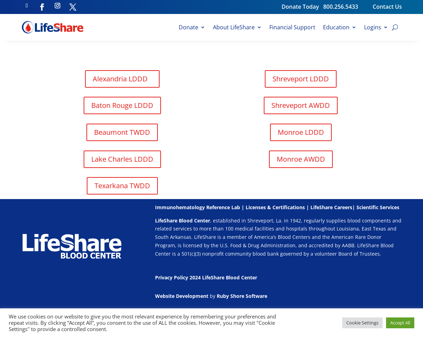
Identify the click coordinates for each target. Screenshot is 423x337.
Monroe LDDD (301, 132)
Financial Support (292, 28)
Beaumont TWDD (122, 132)
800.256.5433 (348, 6)
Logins (372, 28)
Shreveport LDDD (300, 78)
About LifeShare (234, 28)
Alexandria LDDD (120, 78)
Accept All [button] (400, 323)
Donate (188, 28)
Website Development (181, 296)
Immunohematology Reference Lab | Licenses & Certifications (230, 207)
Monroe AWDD (301, 159)
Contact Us (387, 6)
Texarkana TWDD (122, 185)
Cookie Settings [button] (362, 323)
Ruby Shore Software (242, 296)
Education (336, 28)
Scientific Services (377, 207)
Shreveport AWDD (300, 105)
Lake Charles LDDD (122, 159)
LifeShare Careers (331, 207)
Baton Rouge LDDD (122, 105)
